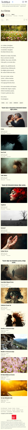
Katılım (13, 408)
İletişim (18, 408)
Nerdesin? (3, 228)
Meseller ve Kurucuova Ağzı (7, 328)
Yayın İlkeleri (3, 411)
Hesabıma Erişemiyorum (6, 410)
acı (7, 102)
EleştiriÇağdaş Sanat (5, 331)
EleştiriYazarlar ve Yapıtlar (5, 285)
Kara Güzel (3, 152)
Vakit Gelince (4, 175)
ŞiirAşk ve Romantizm (4, 132)
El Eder (2, 129)
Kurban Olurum (4, 251)
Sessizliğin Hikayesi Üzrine (7, 282)
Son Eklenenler (4, 408)
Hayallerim (3, 205)
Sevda (3, 102)
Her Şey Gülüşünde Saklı (6, 398)
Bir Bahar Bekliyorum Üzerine (7, 375)
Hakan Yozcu (7, 14)
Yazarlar (10, 408)
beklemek (16, 102)
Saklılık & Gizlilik (19, 410)
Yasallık (13, 410)
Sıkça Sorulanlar (16, 411)
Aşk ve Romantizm (8, 15)
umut (11, 102)
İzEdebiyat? (9, 411)
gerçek (21, 102)
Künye (22, 411)
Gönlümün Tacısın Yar (6, 305)
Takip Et (12, 14)
